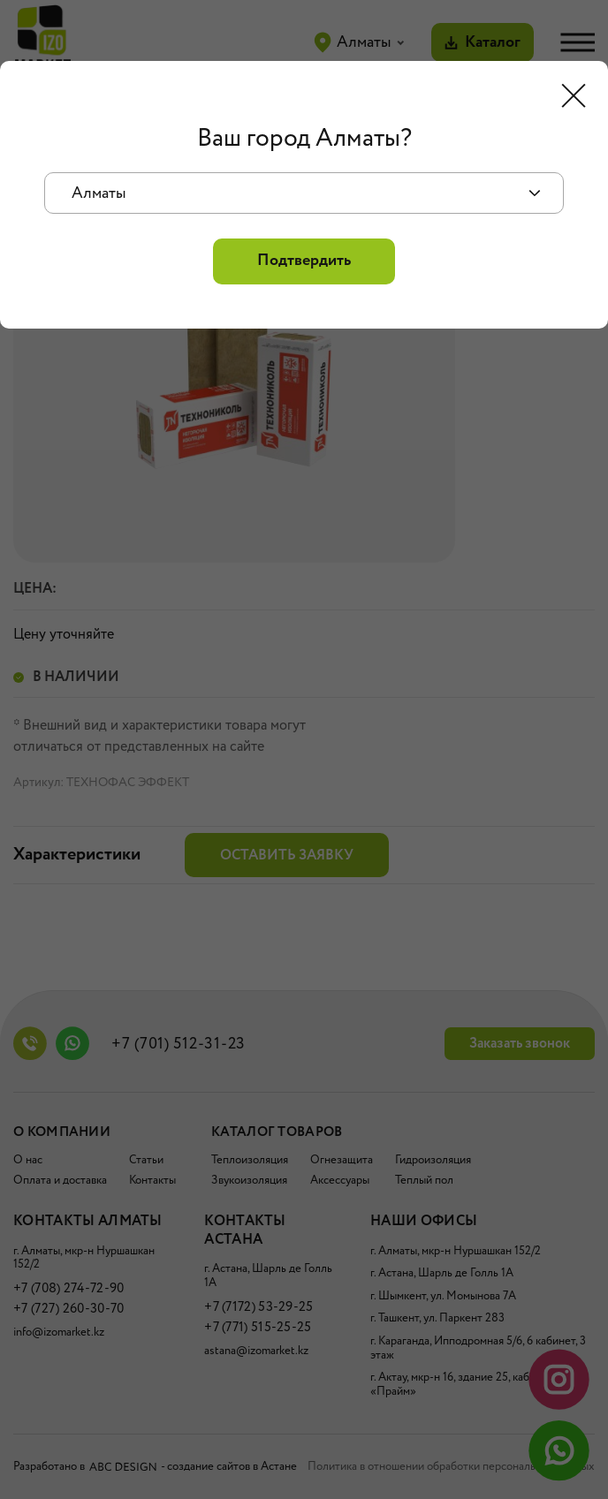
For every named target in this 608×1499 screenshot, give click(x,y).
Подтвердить (304, 261)
